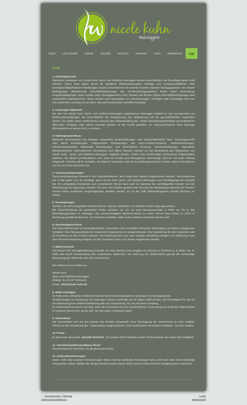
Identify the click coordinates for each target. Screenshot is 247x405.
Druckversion (51, 396)
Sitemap (67, 396)
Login (202, 396)
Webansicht (199, 399)
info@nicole (68, 284)
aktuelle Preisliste (93, 337)
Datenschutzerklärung (54, 399)
